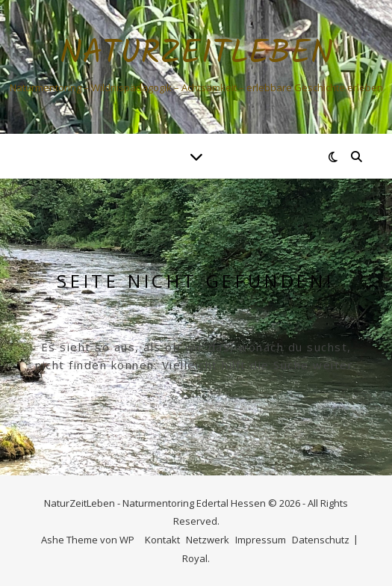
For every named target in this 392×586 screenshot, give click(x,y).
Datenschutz (320, 539)
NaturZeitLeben (196, 54)
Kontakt (162, 539)
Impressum (260, 539)
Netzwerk (207, 539)
